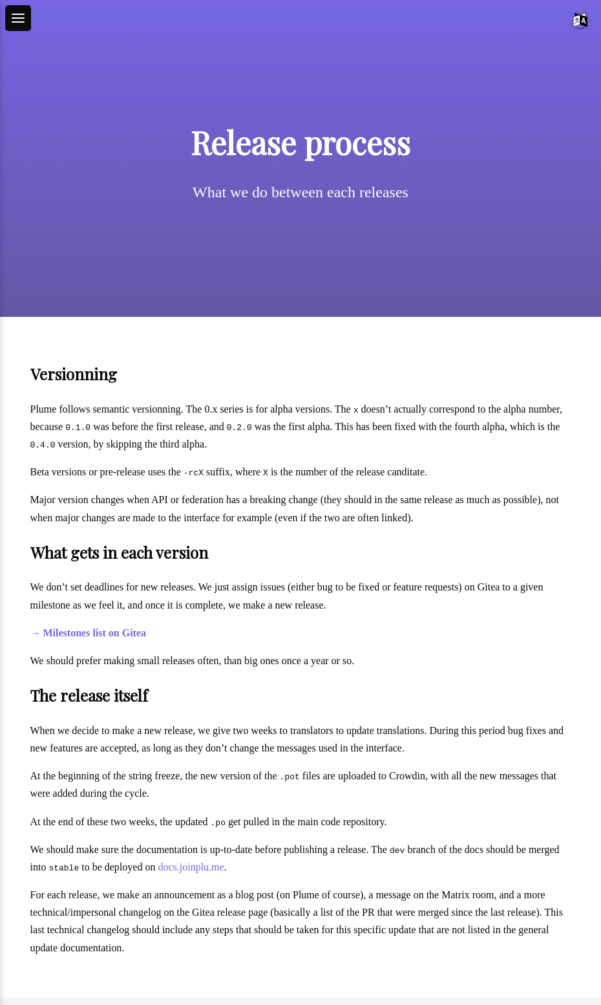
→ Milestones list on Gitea (88, 632)
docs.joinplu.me (191, 866)
